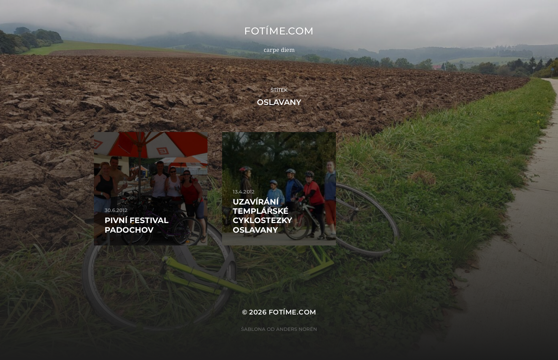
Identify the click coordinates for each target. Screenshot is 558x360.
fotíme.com (279, 31)
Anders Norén (296, 329)
